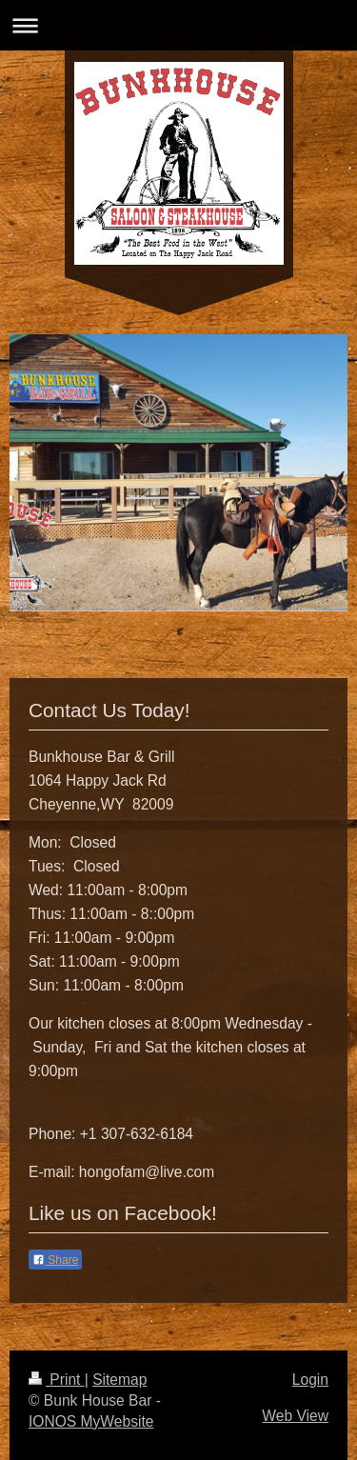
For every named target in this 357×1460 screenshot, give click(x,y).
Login (310, 1379)
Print (57, 1379)
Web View (295, 1416)
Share (55, 1260)
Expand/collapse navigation (178, 25)
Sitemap (119, 1379)
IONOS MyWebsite (91, 1421)
